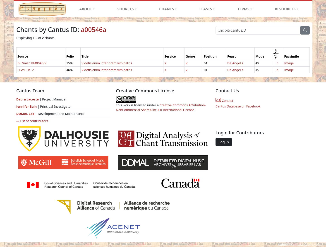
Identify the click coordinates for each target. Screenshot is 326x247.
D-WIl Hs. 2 (25, 70)
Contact (224, 100)
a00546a (93, 29)
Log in (223, 142)
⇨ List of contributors (32, 121)
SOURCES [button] (125, 9)
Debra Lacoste (27, 99)
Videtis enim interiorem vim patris (107, 63)
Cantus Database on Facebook (238, 106)
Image (289, 63)
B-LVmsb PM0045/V (31, 63)
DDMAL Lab (25, 114)
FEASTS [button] (205, 9)
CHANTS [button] (166, 9)
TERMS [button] (243, 9)
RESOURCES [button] (285, 9)
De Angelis (235, 63)
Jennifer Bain (27, 106)
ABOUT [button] (85, 9)
